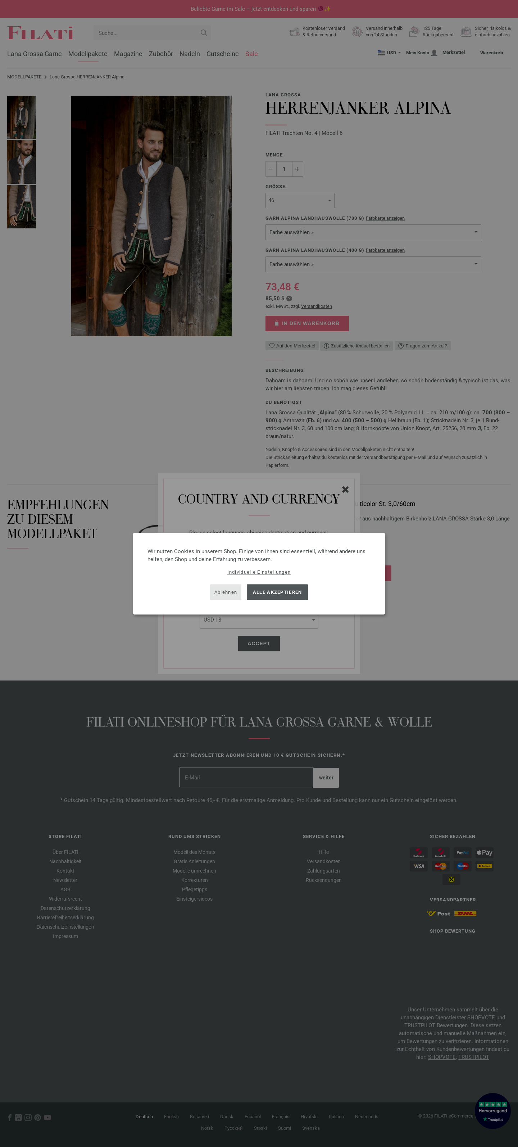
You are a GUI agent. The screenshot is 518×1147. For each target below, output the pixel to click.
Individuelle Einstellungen (259, 571)
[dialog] (259, 573)
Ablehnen (225, 592)
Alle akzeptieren (277, 592)
